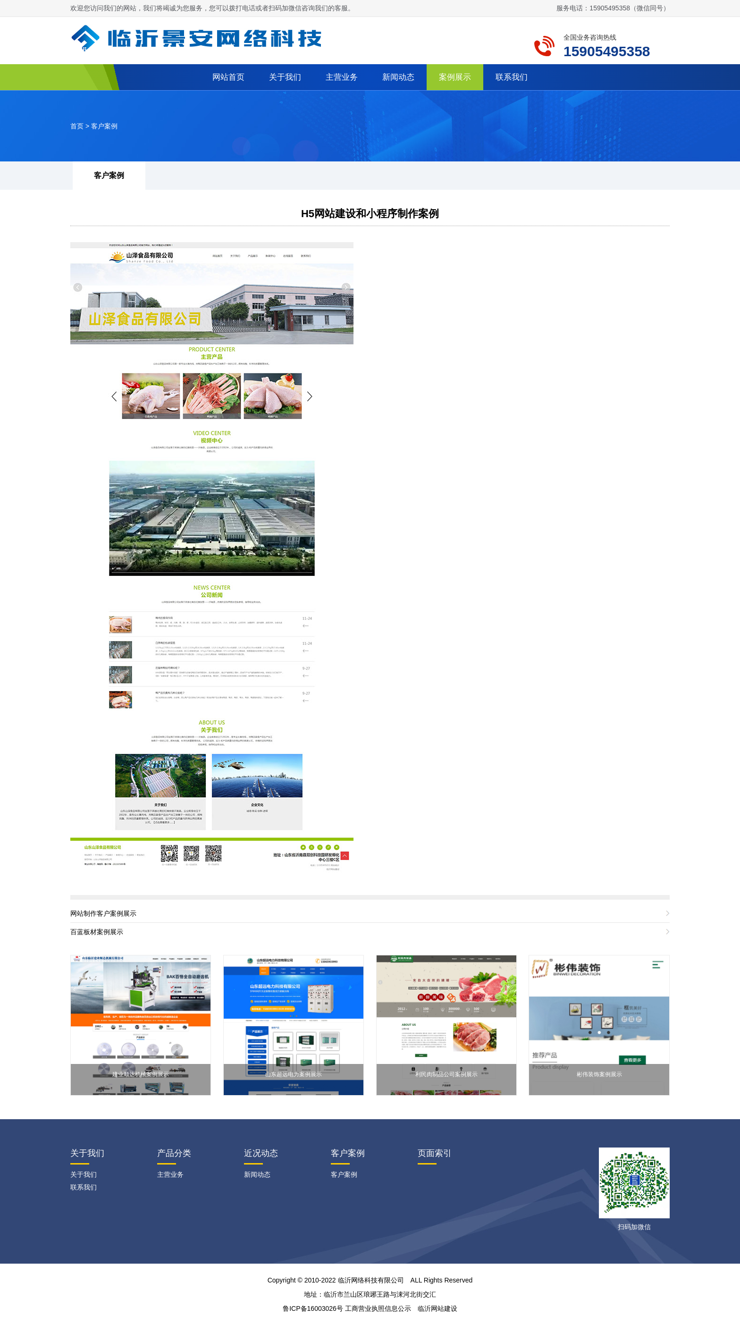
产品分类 (174, 1153)
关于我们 (285, 77)
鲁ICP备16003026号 (313, 1308)
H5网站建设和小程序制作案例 (370, 213)
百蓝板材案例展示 (96, 932)
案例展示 (455, 77)
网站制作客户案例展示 (103, 913)
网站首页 (228, 77)
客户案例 (104, 126)
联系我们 (512, 77)
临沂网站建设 (437, 1308)
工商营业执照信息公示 (378, 1308)
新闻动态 (398, 77)
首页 (77, 126)
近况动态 (261, 1153)
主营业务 (342, 77)
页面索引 (435, 1153)
